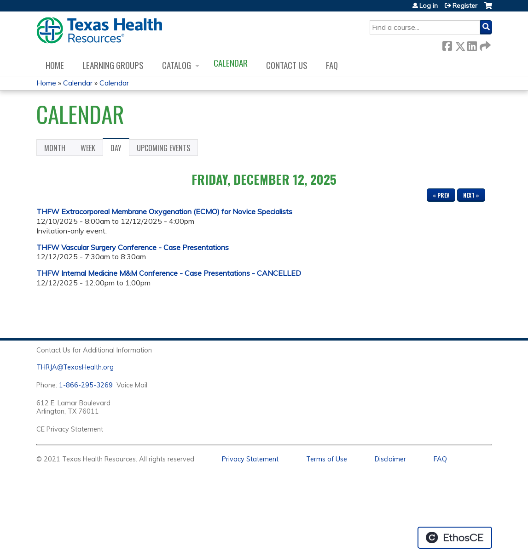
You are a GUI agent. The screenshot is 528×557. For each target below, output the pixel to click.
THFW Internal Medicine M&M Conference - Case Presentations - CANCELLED (168, 273)
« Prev (441, 195)
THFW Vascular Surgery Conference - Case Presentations (132, 247)
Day (119, 149)
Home (55, 65)
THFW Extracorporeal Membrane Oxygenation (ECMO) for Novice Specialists (164, 211)
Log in (428, 5)
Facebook (447, 44)
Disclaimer (390, 459)
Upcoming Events (163, 147)
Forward (484, 44)
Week (88, 147)
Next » (471, 195)
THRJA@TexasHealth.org (75, 367)
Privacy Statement (250, 459)
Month (54, 147)
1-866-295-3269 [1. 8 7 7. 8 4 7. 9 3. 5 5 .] (86, 385)
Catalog (176, 65)
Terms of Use (326, 459)
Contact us (287, 65)
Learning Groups (113, 65)
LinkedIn (471, 44)
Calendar (231, 62)
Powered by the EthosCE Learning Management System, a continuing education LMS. (455, 538)
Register (465, 5)
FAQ (332, 65)
